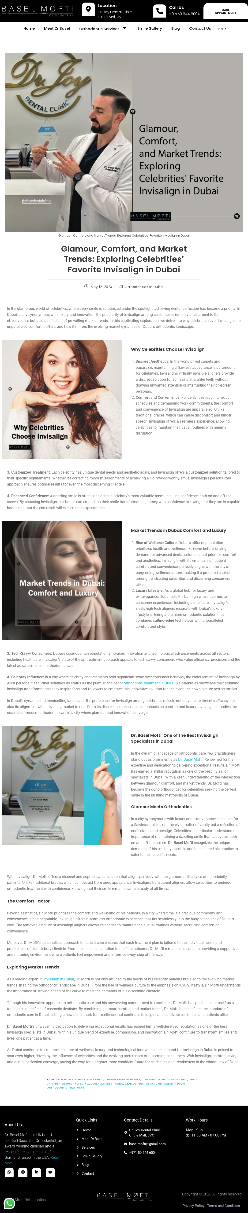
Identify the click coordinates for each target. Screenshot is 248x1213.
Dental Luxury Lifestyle (72, 1083)
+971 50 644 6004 (184, 13)
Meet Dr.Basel (57, 28)
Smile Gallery (149, 28)
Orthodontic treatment (65, 1087)
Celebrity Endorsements (122, 1079)
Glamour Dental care (141, 1083)
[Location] (88, 9)
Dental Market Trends (106, 1083)
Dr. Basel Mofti (190, 759)
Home (29, 28)
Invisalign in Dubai (58, 979)
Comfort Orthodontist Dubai (164, 1079)
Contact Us (200, 28)
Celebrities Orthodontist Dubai (79, 1079)
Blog (175, 28)
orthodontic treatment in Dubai (149, 683)
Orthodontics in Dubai (144, 287)
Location (107, 5)
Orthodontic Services (103, 28)
